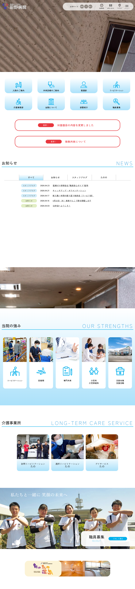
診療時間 (101, 8)
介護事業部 (18, 107)
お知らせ (55, 177)
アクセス (119, 8)
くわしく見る (118, 538)
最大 (90, 6)
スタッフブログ (79, 177)
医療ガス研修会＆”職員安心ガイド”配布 (70, 185)
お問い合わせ (110, 8)
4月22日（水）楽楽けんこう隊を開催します (72, 200)
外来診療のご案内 (51, 90)
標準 (81, 6)
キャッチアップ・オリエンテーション (69, 190)
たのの (104, 177)
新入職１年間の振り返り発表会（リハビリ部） (73, 195)
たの (33, 451)
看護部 (84, 90)
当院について (51, 107)
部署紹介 (84, 107)
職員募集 (117, 107)
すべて (31, 177)
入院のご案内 (18, 90)
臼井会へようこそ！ (62, 205)
